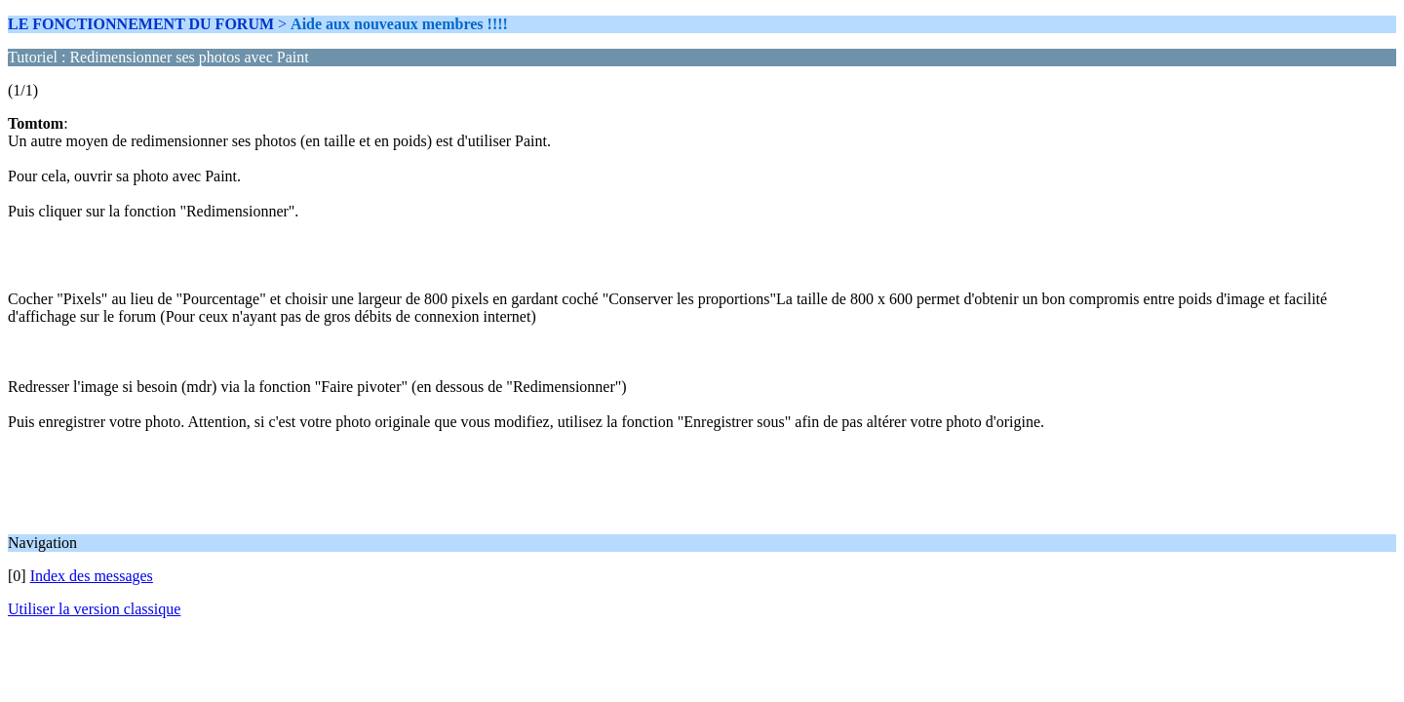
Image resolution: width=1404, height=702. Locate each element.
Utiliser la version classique (94, 609)
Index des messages (91, 575)
